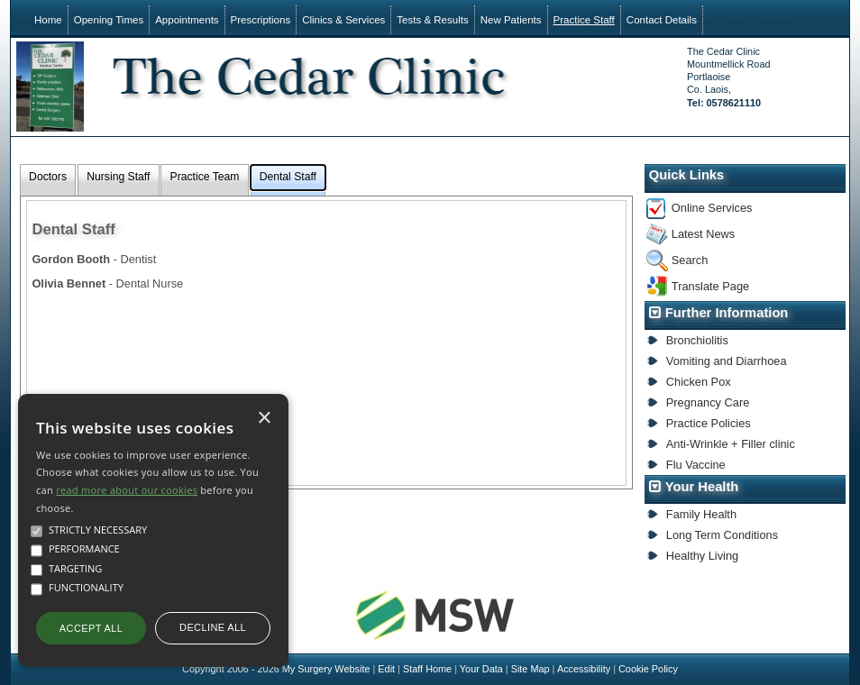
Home (48, 19)
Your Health (702, 487)
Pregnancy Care (707, 402)
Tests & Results (432, 19)
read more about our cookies (126, 490)
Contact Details (662, 19)
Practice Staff (584, 19)
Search (690, 260)
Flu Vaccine (696, 464)
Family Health (701, 514)
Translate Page (710, 286)
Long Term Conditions (722, 535)
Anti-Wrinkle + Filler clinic (730, 444)
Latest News (703, 234)
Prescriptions (261, 19)
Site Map (530, 668)
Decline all (212, 627)
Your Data (481, 668)
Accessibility (583, 668)
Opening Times (108, 19)
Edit (386, 668)
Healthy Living (702, 555)
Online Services (712, 208)
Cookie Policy (648, 668)
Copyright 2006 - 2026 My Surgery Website (276, 668)
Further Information (727, 313)
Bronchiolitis (697, 340)
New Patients (511, 19)
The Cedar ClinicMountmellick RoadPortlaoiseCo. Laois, (728, 77)
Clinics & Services (343, 19)
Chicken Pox (698, 381)
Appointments (186, 19)
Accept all (91, 628)
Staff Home (427, 668)
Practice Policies (708, 423)
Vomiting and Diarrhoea (726, 361)
